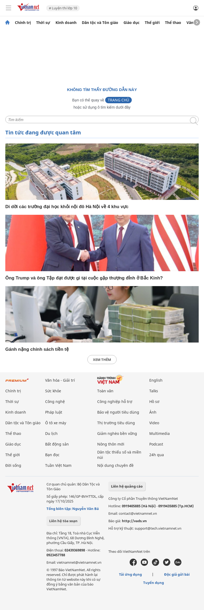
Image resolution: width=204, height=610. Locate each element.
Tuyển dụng (153, 582)
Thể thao (173, 22)
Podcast (156, 444)
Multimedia (159, 433)
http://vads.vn (134, 520)
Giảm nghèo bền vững (117, 433)
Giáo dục (131, 22)
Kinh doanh (66, 22)
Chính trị (23, 22)
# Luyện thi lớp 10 (63, 8)
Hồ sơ (154, 401)
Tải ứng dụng (130, 574)
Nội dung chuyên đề (115, 465)
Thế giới (152, 22)
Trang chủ (118, 99)
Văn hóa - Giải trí (60, 380)
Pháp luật (53, 412)
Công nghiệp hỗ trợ (114, 401)
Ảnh (152, 412)
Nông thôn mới (110, 444)
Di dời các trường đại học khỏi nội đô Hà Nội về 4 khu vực (67, 206)
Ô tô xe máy (55, 422)
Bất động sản (57, 444)
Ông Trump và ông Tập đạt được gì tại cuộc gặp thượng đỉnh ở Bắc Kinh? (84, 278)
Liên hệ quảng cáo (127, 486)
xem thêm (102, 359)
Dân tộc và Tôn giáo (100, 22)
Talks (153, 390)
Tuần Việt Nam (58, 465)
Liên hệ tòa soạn (63, 520)
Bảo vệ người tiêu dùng (118, 412)
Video (154, 422)
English (156, 380)
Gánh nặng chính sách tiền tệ (37, 349)
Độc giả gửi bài (177, 574)
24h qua (156, 454)
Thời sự (43, 22)
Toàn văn (105, 390)
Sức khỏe (53, 390)
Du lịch (51, 433)
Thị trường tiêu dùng (116, 422)
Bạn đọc (52, 454)
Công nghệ (55, 401)
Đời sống (13, 465)
